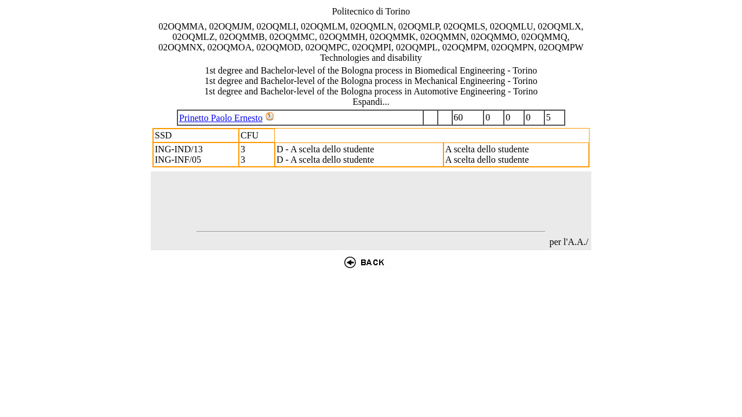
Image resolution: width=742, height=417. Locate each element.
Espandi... (371, 102)
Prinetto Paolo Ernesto (221, 118)
